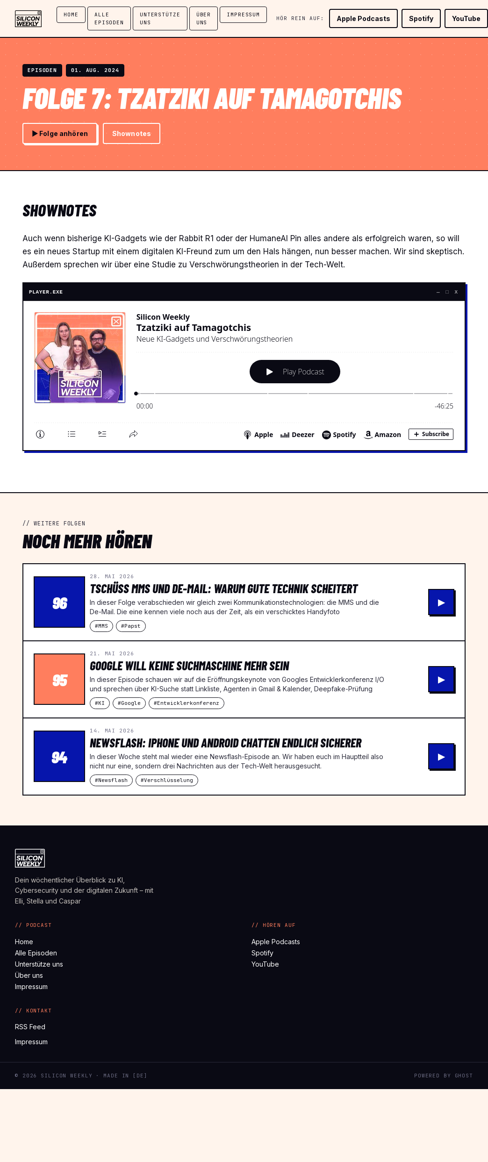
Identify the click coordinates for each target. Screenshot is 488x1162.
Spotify (421, 18)
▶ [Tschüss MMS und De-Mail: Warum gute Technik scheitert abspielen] (441, 602)
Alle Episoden (109, 18)
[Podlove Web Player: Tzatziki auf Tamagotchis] (244, 374)
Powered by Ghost (443, 1075)
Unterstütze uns (160, 18)
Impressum (243, 14)
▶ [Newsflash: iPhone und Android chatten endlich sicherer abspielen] (441, 756)
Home (71, 14)
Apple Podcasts (363, 18)
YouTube (466, 18)
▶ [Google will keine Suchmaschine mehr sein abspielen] (441, 679)
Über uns (203, 18)
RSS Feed (30, 1027)
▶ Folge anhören (60, 133)
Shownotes (131, 133)
